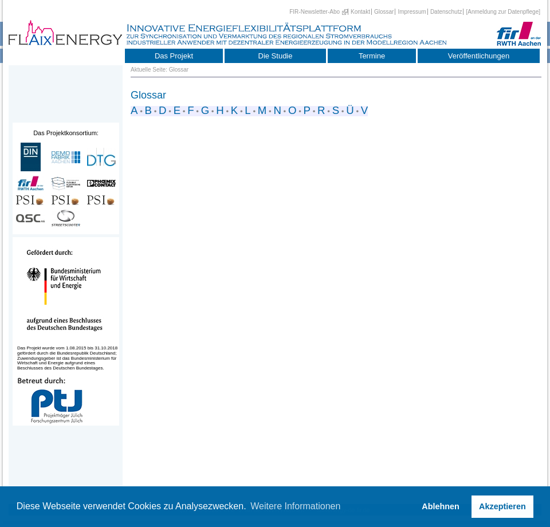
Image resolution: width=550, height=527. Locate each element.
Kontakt (360, 12)
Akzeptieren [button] (502, 506)
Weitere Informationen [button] (295, 506)
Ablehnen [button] (440, 506)
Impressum (412, 12)
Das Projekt (174, 56)
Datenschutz (446, 12)
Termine (372, 56)
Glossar (384, 12)
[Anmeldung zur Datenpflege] (503, 12)
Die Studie (275, 56)
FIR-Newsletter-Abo (314, 12)
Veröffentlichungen (478, 56)
